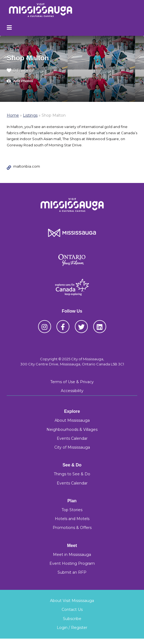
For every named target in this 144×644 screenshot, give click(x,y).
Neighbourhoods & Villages (72, 429)
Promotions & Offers (72, 527)
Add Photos (20, 81)
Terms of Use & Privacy (72, 381)
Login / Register (72, 627)
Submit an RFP (72, 572)
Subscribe (72, 618)
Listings (30, 115)
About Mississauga (72, 420)
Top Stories (72, 509)
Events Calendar (72, 438)
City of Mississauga (72, 447)
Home (13, 115)
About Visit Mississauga (72, 600)
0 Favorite (20, 70)
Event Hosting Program (72, 563)
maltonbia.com (26, 166)
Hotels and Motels (72, 518)
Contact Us (72, 609)
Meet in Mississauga (72, 554)
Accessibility (72, 390)
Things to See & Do (72, 474)
